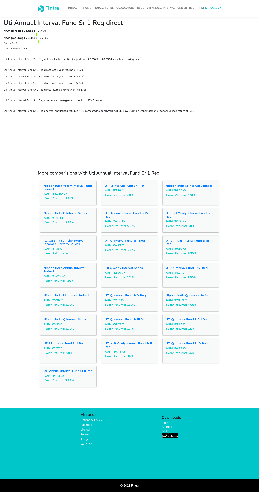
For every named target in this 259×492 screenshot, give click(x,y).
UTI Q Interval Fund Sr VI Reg (187, 268)
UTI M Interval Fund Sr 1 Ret (124, 185)
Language (212, 7)
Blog (140, 7)
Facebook (87, 424)
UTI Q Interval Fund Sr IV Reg (187, 343)
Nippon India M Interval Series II (189, 185)
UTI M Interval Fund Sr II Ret (64, 343)
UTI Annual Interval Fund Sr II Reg (68, 371)
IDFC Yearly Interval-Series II (125, 268)
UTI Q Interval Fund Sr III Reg (125, 319)
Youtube (86, 444)
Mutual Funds (104, 7)
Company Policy (91, 420)
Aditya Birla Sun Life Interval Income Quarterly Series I (64, 242)
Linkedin (86, 429)
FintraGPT (74, 7)
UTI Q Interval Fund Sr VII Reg (187, 319)
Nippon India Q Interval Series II (188, 295)
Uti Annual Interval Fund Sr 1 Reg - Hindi (175, 7)
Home (87, 7)
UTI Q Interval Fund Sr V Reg (125, 295)
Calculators (125, 7)
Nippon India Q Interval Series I (66, 319)
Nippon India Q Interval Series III (67, 213)
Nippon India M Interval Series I (66, 295)
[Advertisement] (129, 141)
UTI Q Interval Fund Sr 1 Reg (125, 240)
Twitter (85, 434)
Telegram (87, 439)
